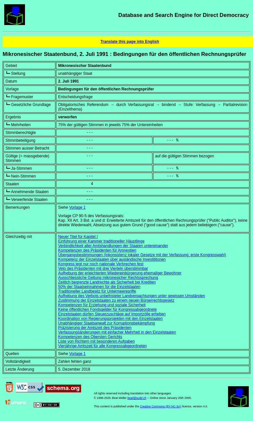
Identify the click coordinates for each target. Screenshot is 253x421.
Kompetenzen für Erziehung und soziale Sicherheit (102, 305)
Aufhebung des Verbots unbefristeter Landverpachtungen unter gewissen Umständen (131, 296)
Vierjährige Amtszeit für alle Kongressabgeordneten (102, 346)
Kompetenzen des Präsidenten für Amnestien (97, 250)
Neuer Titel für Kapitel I (78, 236)
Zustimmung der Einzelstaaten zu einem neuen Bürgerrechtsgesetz (116, 300)
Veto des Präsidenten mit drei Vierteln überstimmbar (103, 268)
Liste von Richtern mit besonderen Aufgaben (96, 341)
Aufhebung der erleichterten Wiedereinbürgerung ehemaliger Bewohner (119, 273)
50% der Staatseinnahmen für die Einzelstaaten (99, 286)
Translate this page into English (130, 41)
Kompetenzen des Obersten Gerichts (90, 337)
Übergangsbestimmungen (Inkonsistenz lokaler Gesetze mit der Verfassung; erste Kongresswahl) (142, 255)
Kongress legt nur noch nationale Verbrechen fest (100, 264)
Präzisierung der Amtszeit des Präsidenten (94, 327)
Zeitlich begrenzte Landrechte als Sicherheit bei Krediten (107, 282)
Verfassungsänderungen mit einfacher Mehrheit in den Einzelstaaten (117, 332)
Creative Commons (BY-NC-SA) (160, 406)
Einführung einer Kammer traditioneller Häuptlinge (101, 241)
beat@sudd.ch (136, 398)
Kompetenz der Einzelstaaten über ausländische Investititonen (112, 259)
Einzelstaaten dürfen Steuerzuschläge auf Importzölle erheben (112, 314)
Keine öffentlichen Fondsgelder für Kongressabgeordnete (107, 309)
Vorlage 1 (77, 207)
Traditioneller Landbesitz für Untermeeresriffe (97, 291)
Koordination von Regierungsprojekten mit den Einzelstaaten (110, 318)
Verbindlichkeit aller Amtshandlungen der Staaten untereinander (113, 245)
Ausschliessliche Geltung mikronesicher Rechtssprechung (108, 277)
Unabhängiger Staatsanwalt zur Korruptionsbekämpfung (106, 323)
